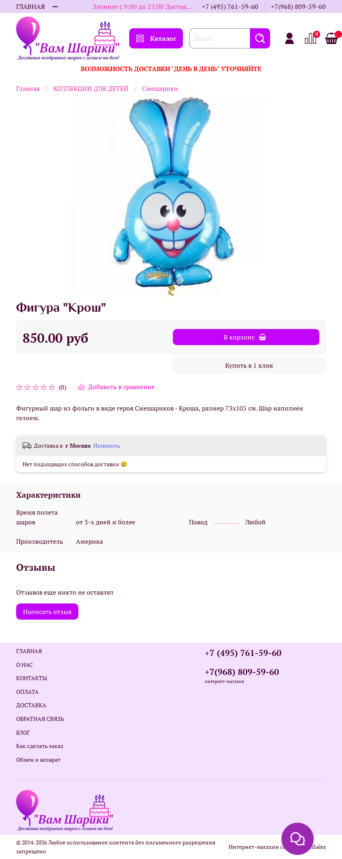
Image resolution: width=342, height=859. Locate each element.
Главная (28, 88)
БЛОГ (23, 732)
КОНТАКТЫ (31, 678)
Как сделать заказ (39, 746)
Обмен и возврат (38, 759)
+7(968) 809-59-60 (298, 6)
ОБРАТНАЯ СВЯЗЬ (40, 719)
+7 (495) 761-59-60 (230, 6)
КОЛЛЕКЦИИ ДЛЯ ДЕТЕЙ (90, 88)
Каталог (156, 38)
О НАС (24, 664)
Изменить (106, 445)
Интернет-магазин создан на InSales (277, 847)
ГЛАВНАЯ (30, 6)
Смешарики (160, 88)
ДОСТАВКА (31, 705)
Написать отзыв (47, 611)
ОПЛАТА (27, 692)
